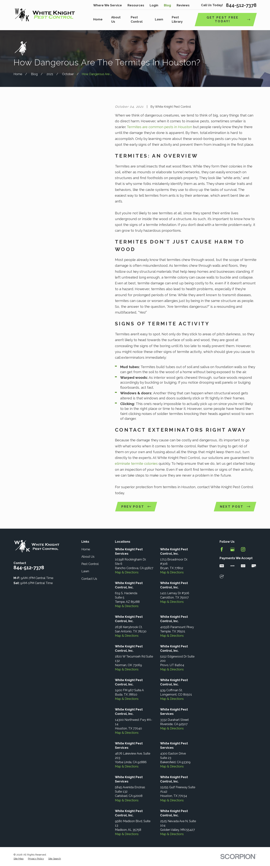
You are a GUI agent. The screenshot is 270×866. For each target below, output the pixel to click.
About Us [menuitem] (116, 19)
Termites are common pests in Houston (159, 127)
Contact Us (89, 579)
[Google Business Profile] (232, 549)
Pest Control (90, 564)
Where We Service (107, 5)
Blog (167, 5)
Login (154, 5)
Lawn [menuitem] (159, 19)
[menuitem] (19, 858)
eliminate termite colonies (136, 463)
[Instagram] (243, 549)
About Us (87, 556)
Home (85, 549)
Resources (136, 5)
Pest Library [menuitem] (177, 19)
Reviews (183, 5)
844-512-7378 (241, 5)
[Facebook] (222, 549)
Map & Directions (127, 572)
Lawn (85, 571)
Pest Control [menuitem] (136, 19)
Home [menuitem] (98, 19)
